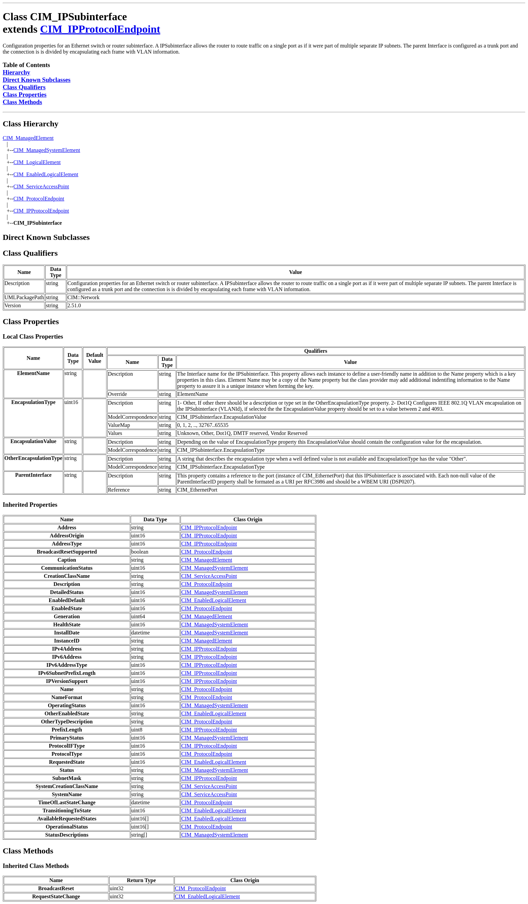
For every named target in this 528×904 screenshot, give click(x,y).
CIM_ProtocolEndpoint (38, 198)
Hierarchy (16, 72)
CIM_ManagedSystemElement (46, 150)
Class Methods (22, 101)
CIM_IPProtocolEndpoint (100, 29)
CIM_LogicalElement (37, 162)
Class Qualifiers (24, 87)
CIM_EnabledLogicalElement (45, 174)
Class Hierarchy (31, 123)
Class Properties (24, 94)
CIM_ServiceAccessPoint (41, 186)
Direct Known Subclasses (36, 79)
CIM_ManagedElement (28, 138)
